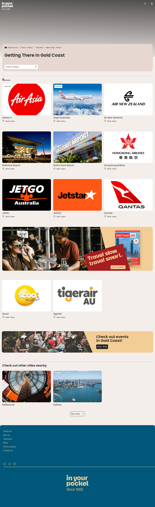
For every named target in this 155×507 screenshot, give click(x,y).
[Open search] (145, 3)
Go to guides (118, 267)
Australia (13, 47)
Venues (39, 47)
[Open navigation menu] (151, 3)
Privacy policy (9, 446)
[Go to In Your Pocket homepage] (7, 6)
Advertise (7, 439)
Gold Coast (27, 47)
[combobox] (21, 67)
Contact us (8, 450)
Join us (6, 435)
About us (7, 431)
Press (5, 442)
